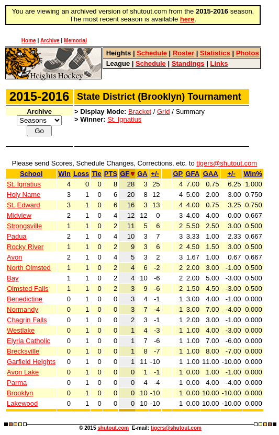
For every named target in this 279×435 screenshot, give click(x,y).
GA (142, 174)
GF (127, 174)
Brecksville (23, 351)
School (31, 174)
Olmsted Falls (27, 288)
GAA (210, 174)
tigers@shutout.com (226, 163)
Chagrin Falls (27, 320)
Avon (14, 257)
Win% (252, 174)
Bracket (139, 111)
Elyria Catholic (28, 341)
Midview (19, 215)
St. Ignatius (124, 119)
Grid (163, 111)
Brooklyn (20, 393)
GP (178, 174)
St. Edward (23, 205)
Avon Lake (23, 372)
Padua (17, 236)
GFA (192, 174)
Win (64, 174)
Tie (97, 174)
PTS (110, 174)
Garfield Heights (31, 362)
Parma (17, 382)
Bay (12, 278)
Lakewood (22, 403)
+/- (155, 174)
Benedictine (24, 299)
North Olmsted (29, 268)
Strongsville (24, 226)
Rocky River (25, 247)
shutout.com (113, 428)
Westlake (21, 330)
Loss (81, 174)
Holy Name (23, 194)
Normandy (22, 309)
